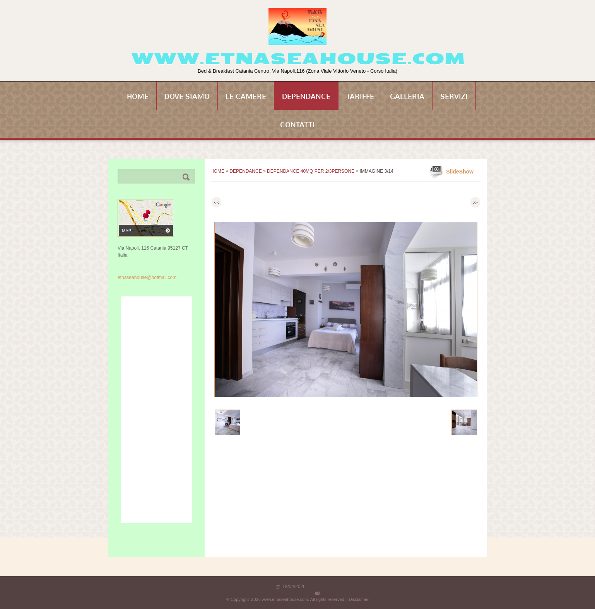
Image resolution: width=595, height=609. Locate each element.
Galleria (407, 96)
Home (138, 96)
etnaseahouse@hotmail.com (147, 277)
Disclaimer (359, 599)
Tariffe (360, 96)
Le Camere (246, 96)
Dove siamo (187, 96)
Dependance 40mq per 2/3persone (310, 171)
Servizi (454, 96)
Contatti (297, 124)
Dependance (306, 96)
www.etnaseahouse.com (298, 58)
